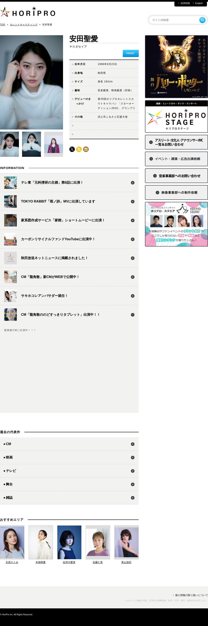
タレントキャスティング (24, 24)
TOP (2, 24)
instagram (86, 149)
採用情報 (185, 3)
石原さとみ (12, 562)
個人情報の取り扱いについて (191, 595)
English (199, 3)
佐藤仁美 (98, 562)
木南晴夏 (41, 562)
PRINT (131, 53)
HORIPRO (27, 12)
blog (79, 149)
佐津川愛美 (69, 562)
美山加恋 (126, 562)
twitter (72, 149)
